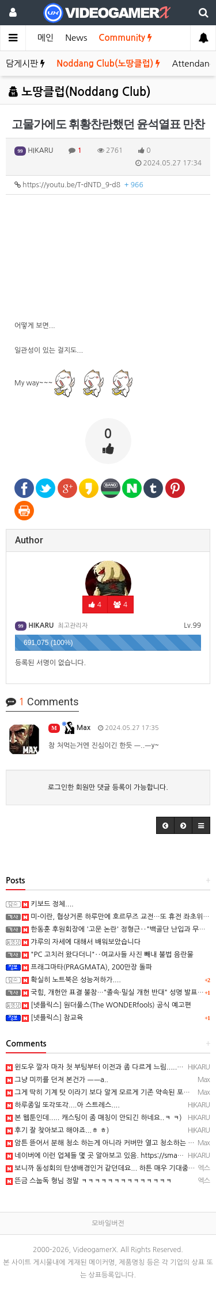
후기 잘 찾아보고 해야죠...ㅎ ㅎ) (57, 1130)
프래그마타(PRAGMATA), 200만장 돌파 (87, 967)
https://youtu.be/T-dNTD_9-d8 (78, 184)
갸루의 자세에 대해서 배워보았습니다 (81, 941)
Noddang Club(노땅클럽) (108, 63)
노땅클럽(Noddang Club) (79, 92)
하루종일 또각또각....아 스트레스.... (63, 1105)
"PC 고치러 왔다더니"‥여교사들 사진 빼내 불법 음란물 (108, 954)
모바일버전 (108, 1223)
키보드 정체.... (48, 904)
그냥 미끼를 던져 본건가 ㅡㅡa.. (57, 1079)
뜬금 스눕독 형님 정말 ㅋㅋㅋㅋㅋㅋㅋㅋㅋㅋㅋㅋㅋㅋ (89, 1180)
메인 (45, 37)
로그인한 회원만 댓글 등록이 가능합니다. (108, 787)
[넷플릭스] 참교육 (52, 1017)
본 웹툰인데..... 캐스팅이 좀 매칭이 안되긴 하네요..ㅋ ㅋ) (94, 1117)
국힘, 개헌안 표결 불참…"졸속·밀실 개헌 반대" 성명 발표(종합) (118, 992)
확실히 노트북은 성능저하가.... (71, 979)
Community (125, 37)
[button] (165, 825)
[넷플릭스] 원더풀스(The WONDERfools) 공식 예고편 (106, 1005)
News (76, 37)
